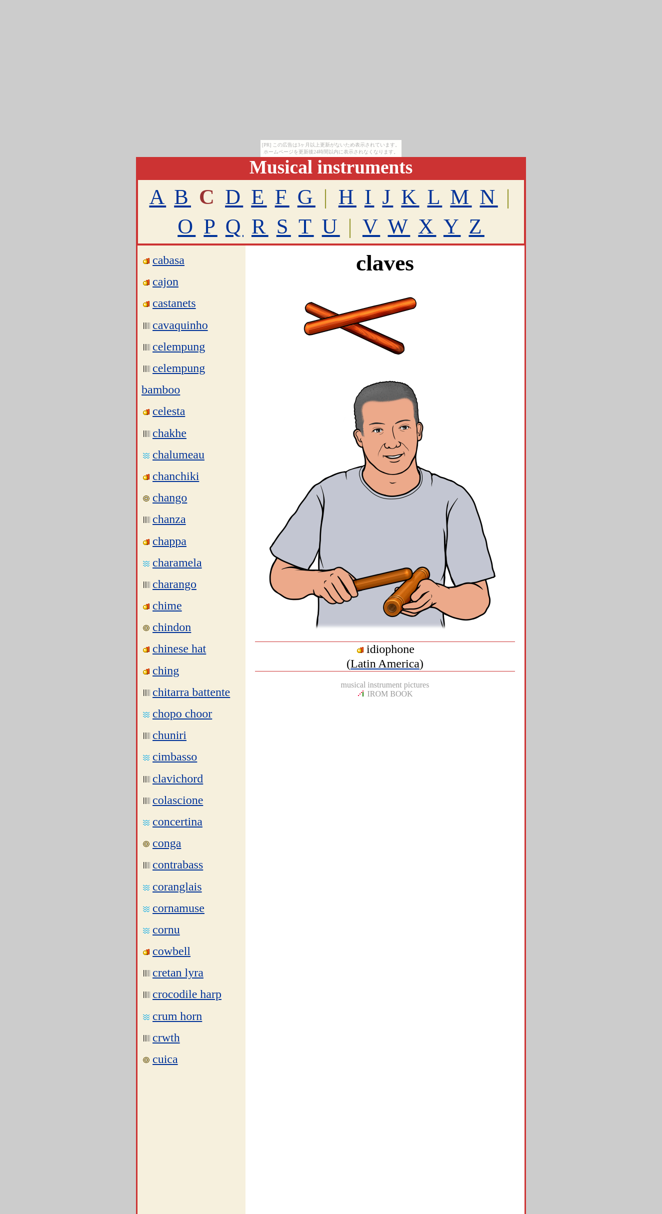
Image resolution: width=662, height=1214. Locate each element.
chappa (169, 541)
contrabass (177, 864)
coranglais (177, 886)
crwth (166, 1037)
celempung (178, 346)
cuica (165, 1059)
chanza (169, 519)
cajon (165, 281)
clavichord (177, 778)
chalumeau (178, 454)
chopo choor (182, 713)
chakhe (169, 433)
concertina (177, 821)
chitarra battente (191, 692)
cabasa (168, 260)
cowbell (171, 951)
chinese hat (179, 648)
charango (174, 584)
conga (166, 843)
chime (167, 605)
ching (165, 670)
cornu (166, 929)
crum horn (177, 1016)
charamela (177, 562)
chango (169, 497)
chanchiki (175, 476)
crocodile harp (187, 994)
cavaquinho (180, 325)
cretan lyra (178, 972)
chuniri (169, 735)
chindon (171, 627)
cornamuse (178, 908)
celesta (168, 411)
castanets (174, 303)
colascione (177, 800)
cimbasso (174, 756)
